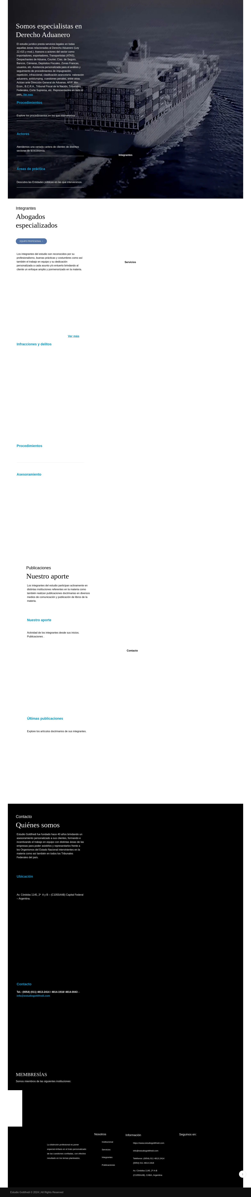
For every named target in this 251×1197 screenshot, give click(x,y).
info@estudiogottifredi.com (33, 995)
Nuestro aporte (39, 620)
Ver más (28, 94)
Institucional (107, 1142)
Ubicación (25, 876)
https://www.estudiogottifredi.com (148, 1143)
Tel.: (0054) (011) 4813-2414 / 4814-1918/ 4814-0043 (47, 992)
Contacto (24, 984)
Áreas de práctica (31, 169)
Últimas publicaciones (45, 718)
